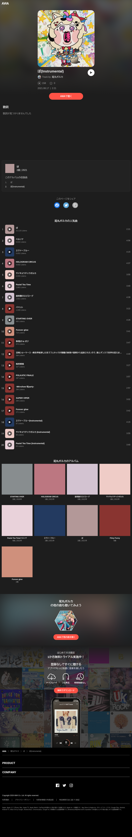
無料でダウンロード (65, 690)
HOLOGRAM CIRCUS (49, 497)
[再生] (91, 72)
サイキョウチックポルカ (114, 497)
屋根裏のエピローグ (82, 497)
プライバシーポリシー (23, 800)
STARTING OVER (17, 497)
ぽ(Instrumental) (35, 751)
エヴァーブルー (49, 538)
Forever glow (17, 579)
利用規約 (5, 800)
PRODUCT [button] (8, 763)
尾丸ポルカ (57, 77)
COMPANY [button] (9, 772)
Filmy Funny (115, 538)
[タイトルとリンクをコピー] (75, 205)
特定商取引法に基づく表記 (69, 800)
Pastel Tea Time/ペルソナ (17, 538)
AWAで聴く (66, 96)
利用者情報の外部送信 (45, 800)
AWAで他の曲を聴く (66, 637)
